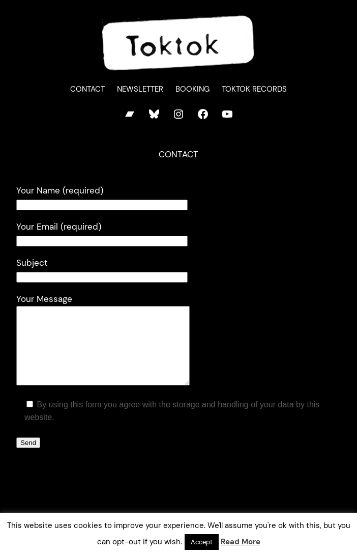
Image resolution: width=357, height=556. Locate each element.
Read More (240, 542)
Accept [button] (202, 542)
